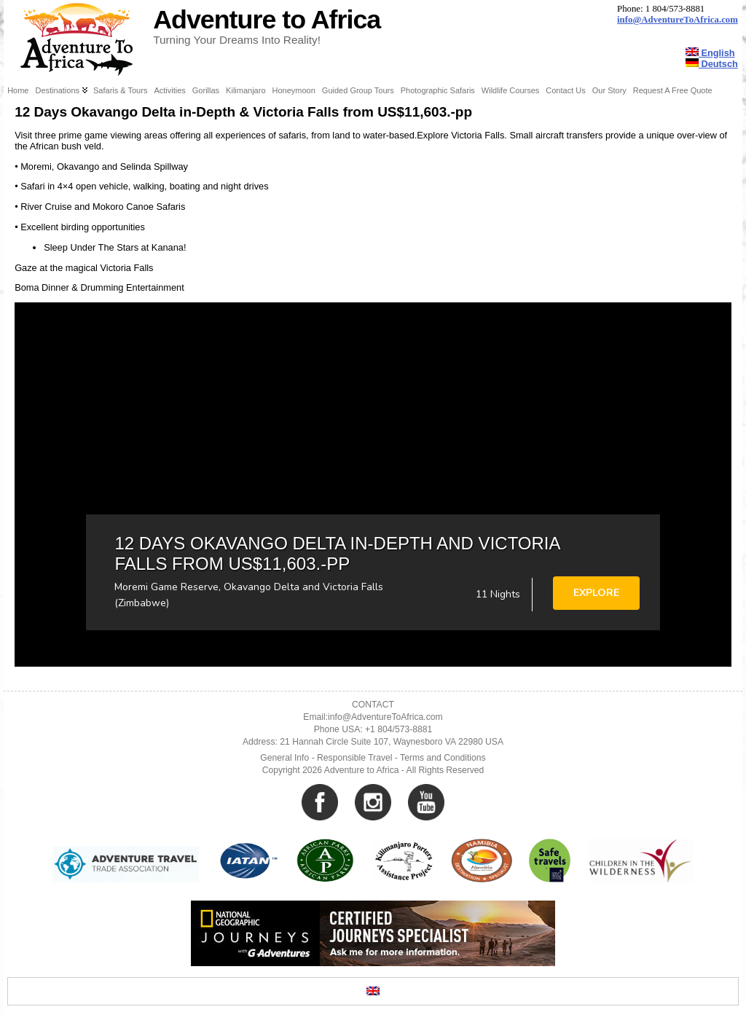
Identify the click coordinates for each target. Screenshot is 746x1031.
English (710, 52)
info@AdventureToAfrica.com (677, 20)
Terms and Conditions (443, 758)
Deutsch (712, 63)
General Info (284, 758)
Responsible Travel (354, 758)
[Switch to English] (373, 991)
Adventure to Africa (266, 19)
